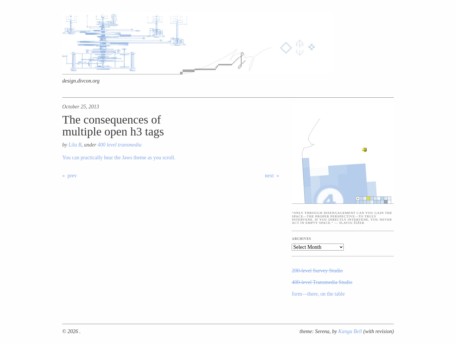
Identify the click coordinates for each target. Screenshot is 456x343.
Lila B (75, 145)
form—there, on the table (318, 294)
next (269, 175)
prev (72, 175)
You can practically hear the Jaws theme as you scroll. (118, 157)
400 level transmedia (120, 145)
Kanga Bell (350, 331)
